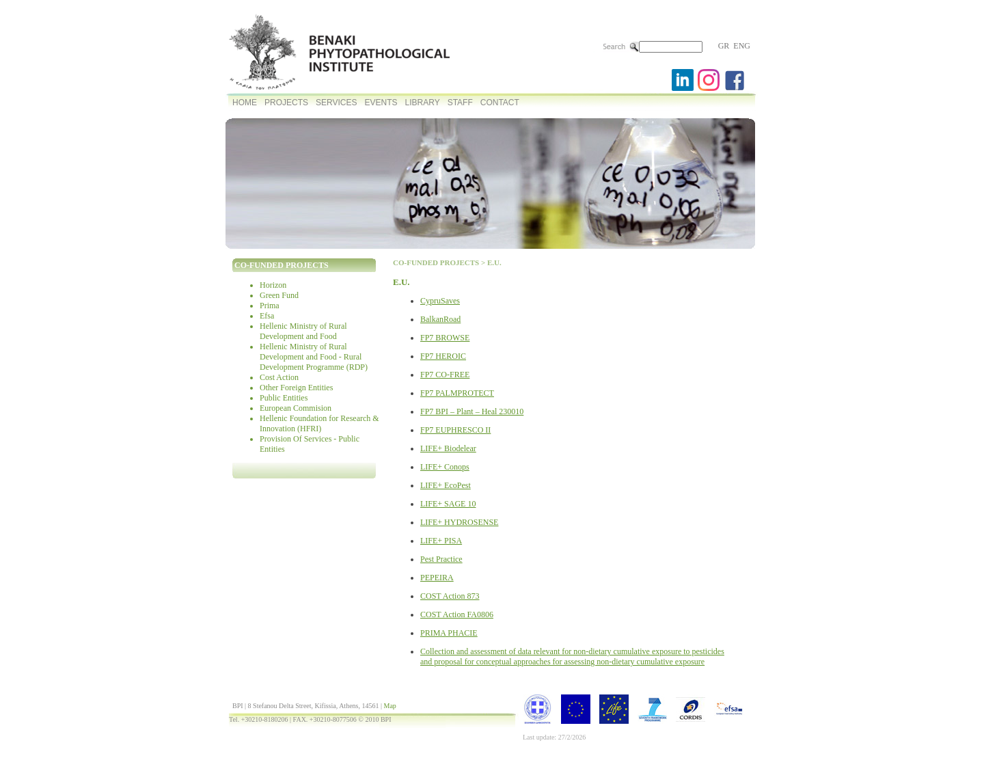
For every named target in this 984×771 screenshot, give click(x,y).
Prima (269, 305)
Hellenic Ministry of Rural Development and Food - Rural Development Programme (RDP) (314, 357)
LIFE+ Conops (444, 467)
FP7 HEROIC (443, 356)
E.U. (494, 262)
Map (389, 705)
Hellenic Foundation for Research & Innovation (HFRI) (319, 423)
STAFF (460, 102)
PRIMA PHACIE (449, 633)
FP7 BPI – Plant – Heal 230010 (471, 411)
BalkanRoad (440, 319)
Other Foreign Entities (296, 387)
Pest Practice (441, 559)
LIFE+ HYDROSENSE (459, 522)
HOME (244, 102)
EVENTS (380, 102)
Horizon (273, 285)
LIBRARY (422, 102)
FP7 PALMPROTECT (457, 393)
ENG (741, 46)
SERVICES (336, 102)
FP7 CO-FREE (444, 374)
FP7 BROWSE (444, 337)
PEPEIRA (437, 577)
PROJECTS (286, 102)
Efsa (267, 316)
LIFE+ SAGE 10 (448, 504)
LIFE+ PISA (441, 540)
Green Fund (279, 295)
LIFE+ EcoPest (445, 485)
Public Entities (284, 398)
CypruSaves (440, 301)
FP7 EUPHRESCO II (455, 430)
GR (724, 46)
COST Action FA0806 (456, 614)
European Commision (295, 408)
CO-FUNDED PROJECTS (436, 262)
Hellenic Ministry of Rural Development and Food (303, 331)
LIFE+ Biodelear (448, 448)
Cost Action (279, 377)
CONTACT (499, 102)
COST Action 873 (449, 596)
